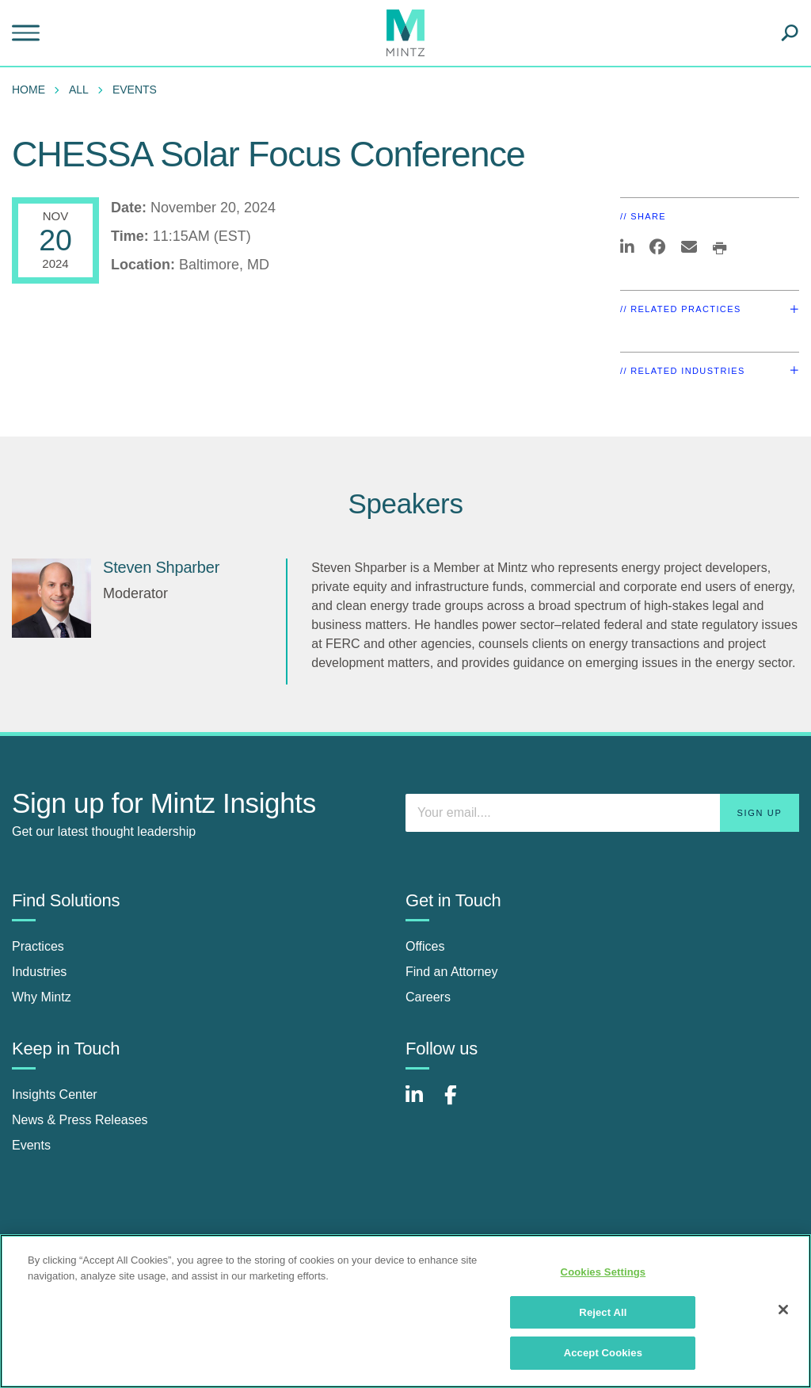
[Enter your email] (602, 813)
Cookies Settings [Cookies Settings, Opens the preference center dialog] (603, 1272)
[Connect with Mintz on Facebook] (460, 1103)
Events (134, 89)
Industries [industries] (39, 971)
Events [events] (31, 1145)
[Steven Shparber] (51, 598)
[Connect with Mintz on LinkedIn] (421, 1103)
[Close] (783, 1309)
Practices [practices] (38, 946)
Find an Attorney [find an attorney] (452, 971)
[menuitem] (32, 89)
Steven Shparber (161, 567)
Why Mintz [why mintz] (41, 997)
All (79, 89)
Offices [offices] (425, 946)
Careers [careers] (428, 997)
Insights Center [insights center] (54, 1094)
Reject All (602, 1312)
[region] (405, 1311)
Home (28, 89)
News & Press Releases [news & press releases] (80, 1120)
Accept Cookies (603, 1353)
